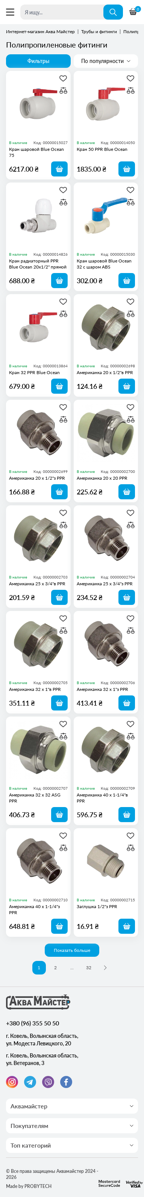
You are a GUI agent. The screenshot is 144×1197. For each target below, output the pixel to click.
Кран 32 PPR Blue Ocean (34, 372)
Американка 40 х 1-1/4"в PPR (102, 798)
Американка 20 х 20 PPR (102, 478)
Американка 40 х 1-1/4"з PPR (34, 909)
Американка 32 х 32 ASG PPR (35, 798)
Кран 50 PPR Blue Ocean (102, 149)
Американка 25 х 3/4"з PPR (105, 583)
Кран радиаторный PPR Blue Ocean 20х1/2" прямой (38, 264)
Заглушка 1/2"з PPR (97, 906)
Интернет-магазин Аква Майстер (40, 31)
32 (88, 967)
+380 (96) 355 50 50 (32, 1023)
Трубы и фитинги (99, 31)
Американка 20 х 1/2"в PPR (105, 372)
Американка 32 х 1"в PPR (35, 689)
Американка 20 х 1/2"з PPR (37, 478)
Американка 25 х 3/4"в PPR (37, 583)
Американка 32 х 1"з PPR (102, 689)
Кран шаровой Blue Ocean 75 (36, 152)
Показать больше (72, 950)
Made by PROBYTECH (29, 1186)
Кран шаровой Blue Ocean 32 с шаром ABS (104, 264)
